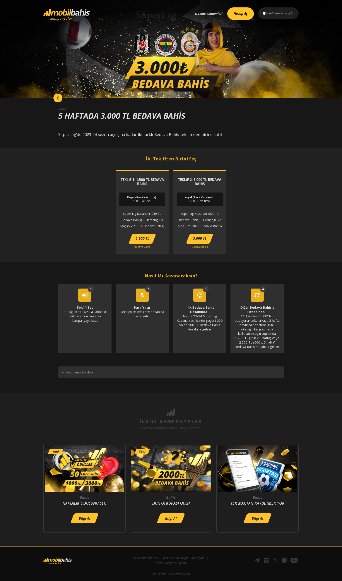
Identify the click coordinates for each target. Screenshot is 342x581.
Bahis (63, 109)
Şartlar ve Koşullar (179, 574)
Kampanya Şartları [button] (77, 372)
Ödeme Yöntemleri (202, 12)
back (52, 98)
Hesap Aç (236, 12)
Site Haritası (159, 574)
